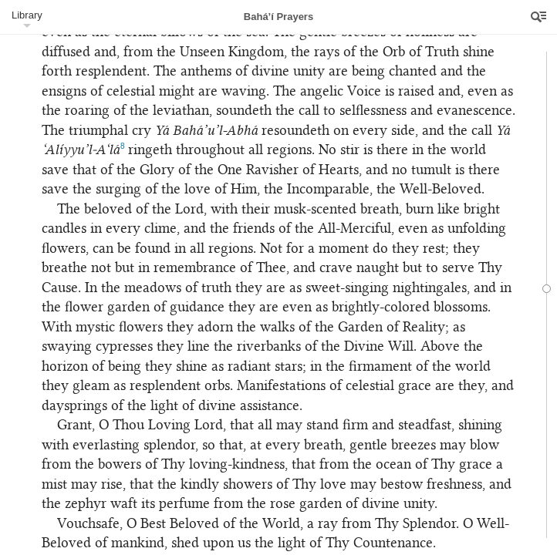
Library (27, 15)
